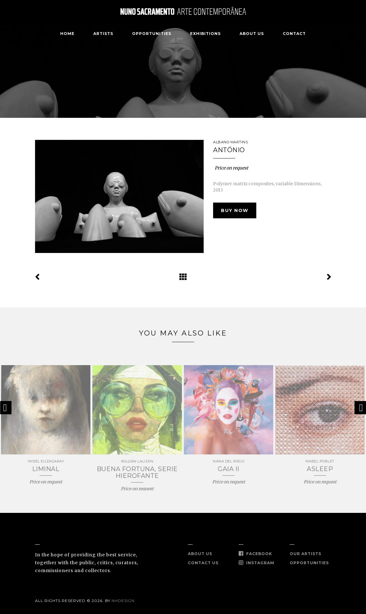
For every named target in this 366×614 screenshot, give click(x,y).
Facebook (255, 553)
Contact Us (203, 562)
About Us (252, 33)
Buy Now (234, 210)
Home (67, 33)
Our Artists (305, 553)
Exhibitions (205, 33)
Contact (294, 33)
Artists (103, 33)
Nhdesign (123, 600)
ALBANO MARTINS (230, 142)
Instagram (256, 562)
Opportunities (151, 33)
